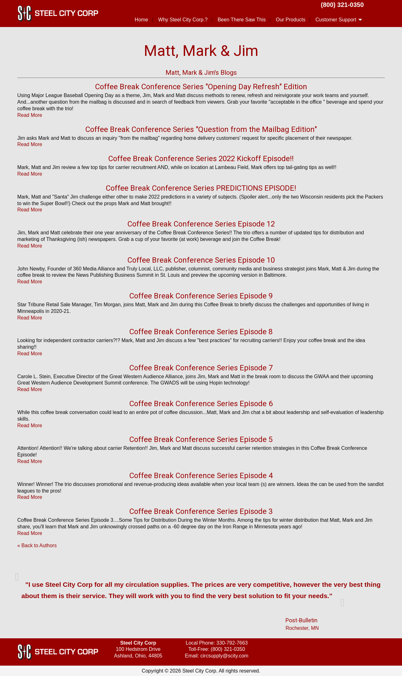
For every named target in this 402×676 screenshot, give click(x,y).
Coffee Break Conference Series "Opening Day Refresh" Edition (201, 86)
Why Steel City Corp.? (183, 19)
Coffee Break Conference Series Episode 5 (201, 439)
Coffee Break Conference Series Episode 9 (201, 296)
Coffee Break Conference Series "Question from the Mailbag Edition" (201, 129)
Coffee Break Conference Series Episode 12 (201, 224)
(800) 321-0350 (342, 4)
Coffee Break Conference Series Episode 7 (201, 367)
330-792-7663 (232, 643)
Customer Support (335, 19)
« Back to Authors (37, 545)
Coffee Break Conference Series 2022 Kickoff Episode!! (201, 158)
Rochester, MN (302, 628)
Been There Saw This (242, 19)
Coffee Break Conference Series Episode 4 (201, 475)
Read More (29, 115)
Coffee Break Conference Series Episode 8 (201, 331)
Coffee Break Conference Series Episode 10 (201, 260)
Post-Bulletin (301, 620)
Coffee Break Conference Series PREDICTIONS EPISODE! (201, 188)
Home (141, 19)
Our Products (290, 19)
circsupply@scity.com (224, 655)
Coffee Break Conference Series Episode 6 (201, 403)
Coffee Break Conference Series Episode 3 (201, 511)
